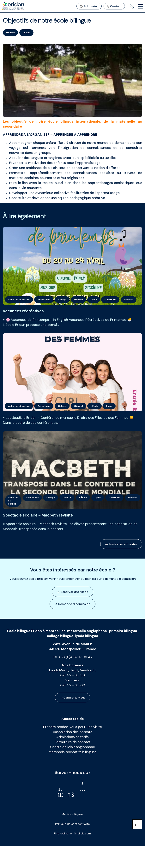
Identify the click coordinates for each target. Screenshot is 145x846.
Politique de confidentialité (72, 824)
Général (10, 32)
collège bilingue (60, 636)
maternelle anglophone (87, 631)
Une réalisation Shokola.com (72, 833)
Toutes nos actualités (121, 544)
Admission (89, 6)
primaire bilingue (123, 631)
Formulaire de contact (73, 742)
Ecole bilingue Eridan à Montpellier (36, 631)
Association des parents (72, 732)
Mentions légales (72, 814)
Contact (114, 6)
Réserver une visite (72, 592)
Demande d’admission (72, 604)
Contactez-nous (72, 697)
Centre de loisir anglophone (72, 747)
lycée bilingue (86, 636)
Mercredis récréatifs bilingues (72, 752)
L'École (26, 32)
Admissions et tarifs (72, 737)
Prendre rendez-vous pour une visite (72, 727)
